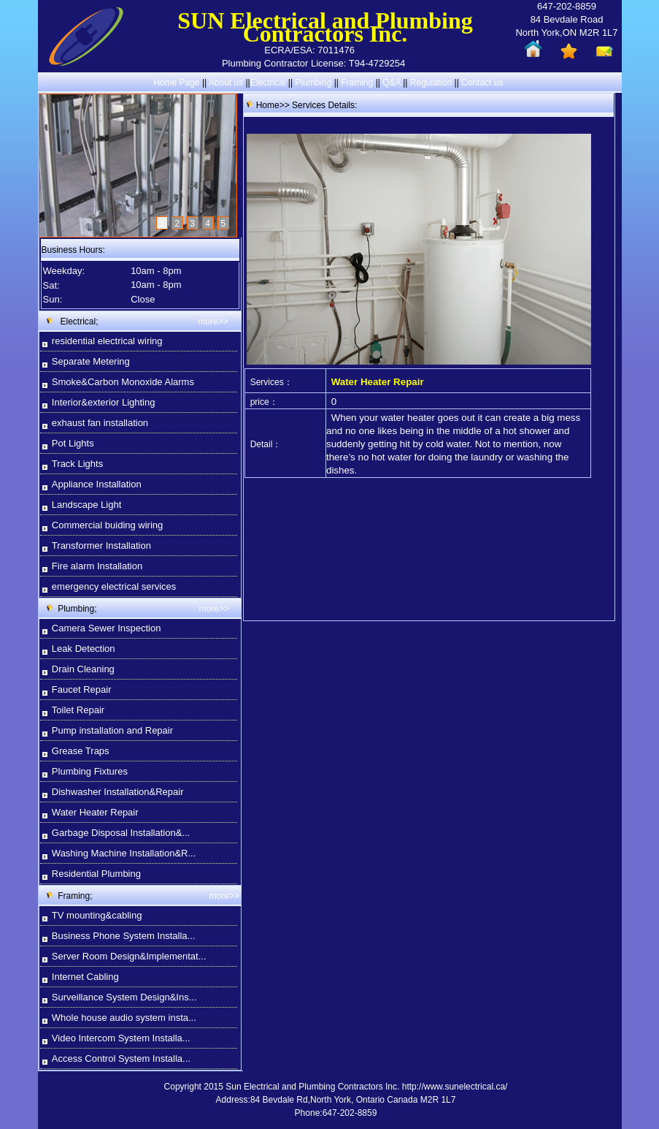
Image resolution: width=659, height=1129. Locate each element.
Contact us (482, 82)
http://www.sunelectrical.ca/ (455, 1087)
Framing (357, 82)
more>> (213, 321)
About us (226, 82)
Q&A (391, 82)
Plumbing (313, 82)
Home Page (176, 82)
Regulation (432, 82)
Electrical (268, 82)
